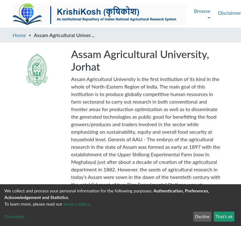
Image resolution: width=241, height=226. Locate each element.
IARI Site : (197, 178)
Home (19, 35)
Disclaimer (59, 13)
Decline (202, 216)
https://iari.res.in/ (221, 178)
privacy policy (76, 204)
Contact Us (90, 13)
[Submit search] (194, 13)
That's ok (224, 216)
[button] (204, 13)
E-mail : (10, 178)
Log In (217, 13)
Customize (14, 216)
